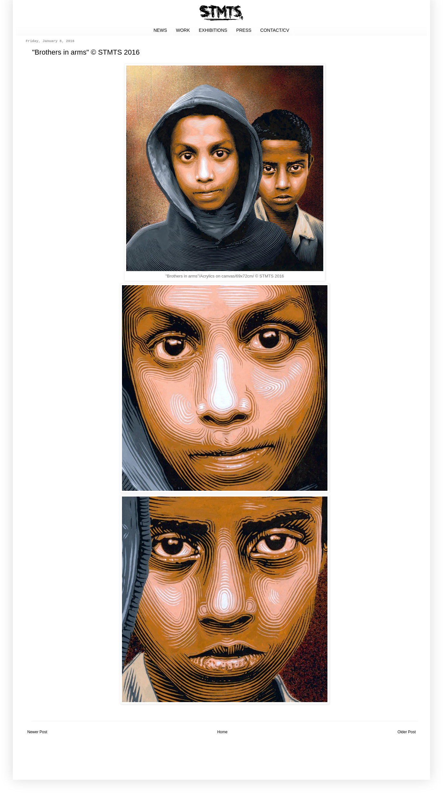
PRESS (243, 30)
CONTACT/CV (274, 30)
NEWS (160, 30)
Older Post (406, 732)
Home (222, 732)
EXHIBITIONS (213, 30)
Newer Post (37, 732)
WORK (183, 30)
